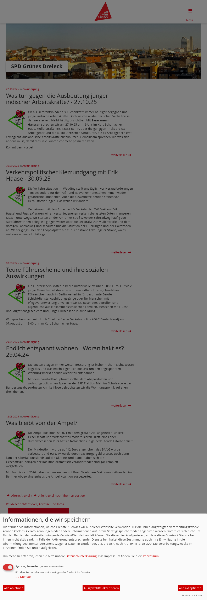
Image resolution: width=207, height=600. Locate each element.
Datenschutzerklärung (81, 556)
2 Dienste (23, 577)
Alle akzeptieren (190, 588)
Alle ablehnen (13, 588)
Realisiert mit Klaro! (192, 595)
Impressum (151, 556)
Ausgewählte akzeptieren (101, 588)
